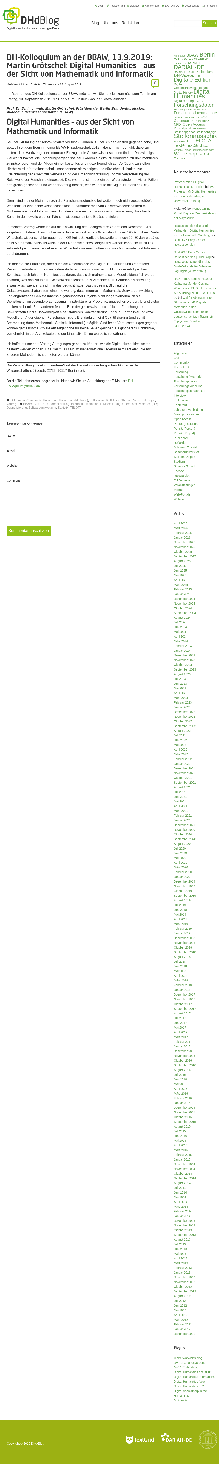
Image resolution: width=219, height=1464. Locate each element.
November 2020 (184, 829)
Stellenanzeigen (184, 457)
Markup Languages (187, 414)
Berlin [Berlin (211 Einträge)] (207, 54)
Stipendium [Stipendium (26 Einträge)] (180, 141)
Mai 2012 (180, 1310)
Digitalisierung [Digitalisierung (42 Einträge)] (184, 101)
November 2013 (184, 1225)
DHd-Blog (37, 1443)
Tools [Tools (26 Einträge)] (205, 146)
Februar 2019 (183, 928)
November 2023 (184, 660)
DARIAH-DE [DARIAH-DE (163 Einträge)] (189, 67)
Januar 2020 (182, 876)
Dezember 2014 (184, 1164)
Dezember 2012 (184, 1277)
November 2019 (184, 886)
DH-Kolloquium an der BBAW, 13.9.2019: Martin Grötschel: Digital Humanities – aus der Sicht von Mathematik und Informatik (81, 65)
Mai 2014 (180, 1197)
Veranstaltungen (144, 400)
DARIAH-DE (170, 5)
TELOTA (75, 407)
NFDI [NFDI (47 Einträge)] (178, 124)
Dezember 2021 (184, 768)
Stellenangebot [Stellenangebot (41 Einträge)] (184, 132)
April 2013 (180, 1258)
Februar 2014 (183, 1211)
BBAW (27, 403)
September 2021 (185, 782)
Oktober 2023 (183, 664)
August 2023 (182, 674)
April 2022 (180, 749)
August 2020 (182, 844)
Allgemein (18, 400)
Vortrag (11, 403)
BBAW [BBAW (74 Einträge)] (192, 55)
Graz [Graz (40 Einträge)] (203, 116)
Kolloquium (97, 400)
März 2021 (181, 811)
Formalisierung (59, 403)
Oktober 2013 (183, 1230)
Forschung (50, 400)
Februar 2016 (183, 1098)
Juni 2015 (180, 1136)
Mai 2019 (180, 914)
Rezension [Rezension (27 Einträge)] (202, 128)
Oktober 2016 (183, 1060)
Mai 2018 (180, 971)
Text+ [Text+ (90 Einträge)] (179, 145)
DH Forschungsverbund (190, 1362)
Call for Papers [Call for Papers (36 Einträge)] (183, 59)
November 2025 (184, 547)
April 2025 (180, 580)
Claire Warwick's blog (188, 1358)
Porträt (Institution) (186, 424)
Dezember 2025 (184, 542)
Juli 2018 (180, 961)
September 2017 (185, 1008)
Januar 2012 (182, 1329)
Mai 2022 (180, 745)
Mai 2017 (180, 1027)
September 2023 (185, 669)
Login (99, 5)
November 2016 (184, 1056)
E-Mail (11, 450)
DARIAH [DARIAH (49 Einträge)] (193, 63)
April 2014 (180, 1202)
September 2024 (185, 613)
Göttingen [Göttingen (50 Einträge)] (181, 120)
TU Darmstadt (183, 480)
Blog (95, 23)
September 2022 (185, 726)
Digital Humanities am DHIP (192, 1372)
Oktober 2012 (183, 1286)
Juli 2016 (180, 1074)
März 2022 (181, 754)
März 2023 (181, 697)
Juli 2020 (180, 848)
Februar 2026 (183, 533)
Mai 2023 (180, 688)
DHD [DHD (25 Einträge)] (197, 76)
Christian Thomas (42, 84)
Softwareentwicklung (42, 407)
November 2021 (184, 773)
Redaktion (130, 23)
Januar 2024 (182, 650)
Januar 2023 (182, 707)
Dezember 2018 (184, 938)
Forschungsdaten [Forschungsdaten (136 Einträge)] (194, 105)
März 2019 (181, 924)
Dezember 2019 (184, 881)
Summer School (184, 466)
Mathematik (93, 403)
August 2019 (182, 900)
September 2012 (185, 1291)
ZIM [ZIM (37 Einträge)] (206, 154)
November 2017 (184, 999)
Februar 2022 (183, 759)
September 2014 (185, 1178)
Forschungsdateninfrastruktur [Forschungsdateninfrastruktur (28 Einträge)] (190, 109)
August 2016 (182, 1070)
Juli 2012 (180, 1301)
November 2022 (184, 716)
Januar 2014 (182, 1216)
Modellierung (111, 403)
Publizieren (181, 438)
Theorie (126, 400)
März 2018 (181, 980)
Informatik (77, 403)
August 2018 (182, 957)
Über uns (110, 23)
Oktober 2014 (183, 1173)
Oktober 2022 (183, 721)
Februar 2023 (183, 702)
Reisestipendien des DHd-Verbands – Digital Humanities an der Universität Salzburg (194, 230)
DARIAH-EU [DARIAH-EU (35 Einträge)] (182, 71)
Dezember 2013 (184, 1220)
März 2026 (181, 528)
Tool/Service (182, 475)
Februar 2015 (183, 1154)
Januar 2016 (182, 1103)
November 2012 (184, 1282)
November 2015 (184, 1112)
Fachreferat (181, 367)
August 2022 (182, 730)
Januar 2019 (182, 933)
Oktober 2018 (183, 947)
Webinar (179, 499)
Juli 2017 (180, 1018)
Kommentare (151, 5)
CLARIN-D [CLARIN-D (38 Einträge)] (201, 59)
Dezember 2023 (184, 655)
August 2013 (182, 1239)
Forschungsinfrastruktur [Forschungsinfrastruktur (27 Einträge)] (187, 117)
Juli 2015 (180, 1131)
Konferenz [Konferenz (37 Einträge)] (202, 120)
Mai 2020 (180, 858)
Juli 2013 (180, 1244)
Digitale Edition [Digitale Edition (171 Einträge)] (193, 79)
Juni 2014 (180, 1192)
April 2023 (180, 693)
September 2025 (185, 556)
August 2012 (182, 1296)
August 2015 (182, 1126)
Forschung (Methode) (73, 400)
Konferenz (181, 405)
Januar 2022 (182, 763)
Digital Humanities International (195, 1377)
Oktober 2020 (183, 834)
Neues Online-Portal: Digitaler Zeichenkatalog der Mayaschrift (195, 213)
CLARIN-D (41, 403)
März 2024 (181, 641)
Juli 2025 (180, 566)
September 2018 (185, 952)
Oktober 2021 (183, 778)
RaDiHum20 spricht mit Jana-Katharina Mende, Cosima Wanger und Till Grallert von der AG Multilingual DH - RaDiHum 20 (195, 288)
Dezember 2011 (184, 1334)
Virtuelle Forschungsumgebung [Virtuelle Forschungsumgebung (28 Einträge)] (191, 149)
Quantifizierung (17, 407)
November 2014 (184, 1169)
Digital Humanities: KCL (190, 1386)
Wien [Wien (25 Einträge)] (211, 150)
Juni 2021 (180, 796)
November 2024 (184, 603)
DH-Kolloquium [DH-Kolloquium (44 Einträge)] (202, 71)
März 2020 (181, 867)
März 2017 (181, 1037)
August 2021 (182, 787)
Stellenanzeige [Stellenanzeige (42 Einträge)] (206, 132)
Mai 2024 (180, 631)
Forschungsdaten (185, 381)
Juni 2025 (180, 570)
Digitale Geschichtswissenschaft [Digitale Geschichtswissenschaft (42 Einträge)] (191, 86)
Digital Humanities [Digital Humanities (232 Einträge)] (192, 94)
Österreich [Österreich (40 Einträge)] (181, 158)
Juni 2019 (180, 909)
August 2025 (182, 561)
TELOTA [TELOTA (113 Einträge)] (202, 140)
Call (176, 358)
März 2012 (181, 1319)
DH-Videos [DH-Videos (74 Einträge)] (184, 75)
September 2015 (185, 1121)
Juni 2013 (180, 1249)
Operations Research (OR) (140, 403)
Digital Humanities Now (189, 1381)
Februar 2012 (183, 1324)
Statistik (63, 407)
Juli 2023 (180, 679)
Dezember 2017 (184, 994)
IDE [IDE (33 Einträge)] (192, 120)
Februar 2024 (183, 646)
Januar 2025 (182, 594)
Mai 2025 (180, 575)
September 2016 (185, 1065)
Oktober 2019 (183, 891)
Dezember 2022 (184, 712)
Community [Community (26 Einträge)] (180, 63)
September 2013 (185, 1235)
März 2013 (181, 1263)
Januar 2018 (182, 990)
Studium (179, 461)
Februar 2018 (183, 985)
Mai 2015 (180, 1140)
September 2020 (185, 839)
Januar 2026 (182, 537)
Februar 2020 (183, 872)
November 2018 (184, 942)
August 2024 (182, 617)
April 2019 (180, 919)
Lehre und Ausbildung (188, 409)
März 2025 (181, 584)
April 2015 (180, 1145)
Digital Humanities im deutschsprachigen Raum (30, 18)
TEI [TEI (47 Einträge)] (189, 141)
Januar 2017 (182, 1046)
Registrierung (116, 5)
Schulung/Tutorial (185, 447)
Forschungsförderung (188, 386)
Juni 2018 (180, 966)
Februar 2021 (183, 815)
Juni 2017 (180, 1023)
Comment (13, 480)
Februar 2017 (183, 1041)
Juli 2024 (180, 622)
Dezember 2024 (184, 599)
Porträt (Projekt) (184, 433)
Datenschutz (190, 5)
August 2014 (182, 1183)
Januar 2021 (182, 820)
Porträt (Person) (184, 428)
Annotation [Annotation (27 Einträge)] (180, 55)
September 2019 (185, 895)
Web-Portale (182, 494)
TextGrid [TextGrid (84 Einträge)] (193, 145)
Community (34, 400)
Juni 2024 (180, 627)
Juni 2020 (180, 853)
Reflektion (113, 400)
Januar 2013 (182, 1272)
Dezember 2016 (184, 1051)
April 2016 (180, 1089)
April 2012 (180, 1315)
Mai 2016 (180, 1084)
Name (11, 435)
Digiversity (181, 1400)
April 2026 (180, 523)
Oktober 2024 (183, 608)
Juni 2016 (180, 1079)
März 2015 (181, 1150)
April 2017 (180, 1032)
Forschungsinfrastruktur (189, 391)
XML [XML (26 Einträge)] (200, 154)
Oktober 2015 (183, 1117)
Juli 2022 (180, 735)
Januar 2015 (182, 1159)
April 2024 (180, 636)
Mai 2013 (180, 1253)
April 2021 (180, 806)
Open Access (183, 419)
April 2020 (180, 862)
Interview (180, 395)
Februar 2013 (183, 1268)
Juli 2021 (180, 792)
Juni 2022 (180, 740)
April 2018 (180, 975)
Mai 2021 (180, 801)
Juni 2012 (180, 1305)
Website (12, 465)
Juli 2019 (180, 905)
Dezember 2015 (184, 1107)
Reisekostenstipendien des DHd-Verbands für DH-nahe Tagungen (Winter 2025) (192, 266)
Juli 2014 (180, 1187)
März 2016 (181, 1093)
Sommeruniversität (186, 452)
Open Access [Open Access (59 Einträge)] (193, 124)
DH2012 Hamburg (186, 1367)
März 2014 (181, 1206)
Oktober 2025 (183, 551)
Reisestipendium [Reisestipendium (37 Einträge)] (185, 128)
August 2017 (182, 1013)
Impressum (209, 5)
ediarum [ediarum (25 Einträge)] (199, 101)
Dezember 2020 (184, 825)
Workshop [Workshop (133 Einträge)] (185, 154)
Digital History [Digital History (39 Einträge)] (183, 92)
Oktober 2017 (183, 1004)
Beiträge (133, 5)
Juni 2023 (180, 683)
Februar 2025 (183, 589)
